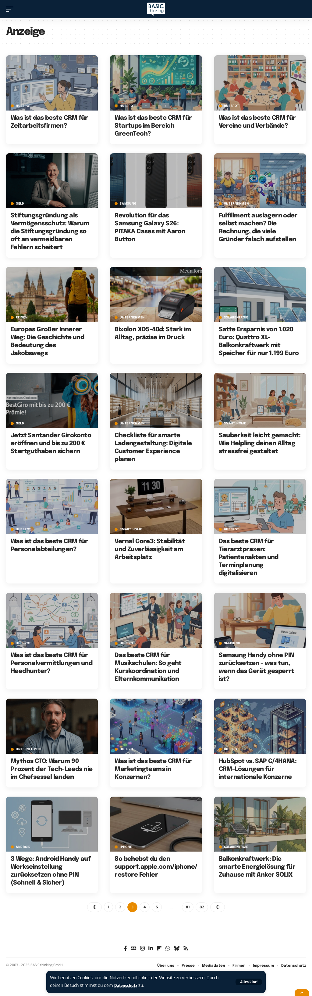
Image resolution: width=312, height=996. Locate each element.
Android (23, 847)
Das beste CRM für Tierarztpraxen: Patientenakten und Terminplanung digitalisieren (248, 557)
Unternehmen (236, 203)
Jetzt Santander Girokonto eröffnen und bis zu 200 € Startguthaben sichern (51, 443)
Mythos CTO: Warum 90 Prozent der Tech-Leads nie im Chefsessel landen (51, 769)
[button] (249, 982)
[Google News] (133, 949)
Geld (20, 203)
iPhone (126, 847)
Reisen (21, 317)
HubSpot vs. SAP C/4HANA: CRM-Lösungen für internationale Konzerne (258, 769)
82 (202, 907)
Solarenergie (236, 317)
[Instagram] (142, 949)
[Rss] (186, 949)
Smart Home (235, 423)
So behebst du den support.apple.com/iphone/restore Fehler (156, 867)
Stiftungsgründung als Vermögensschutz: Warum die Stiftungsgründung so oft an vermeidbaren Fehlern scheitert (50, 232)
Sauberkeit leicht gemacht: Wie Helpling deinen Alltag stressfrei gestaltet (259, 443)
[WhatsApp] (168, 949)
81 (188, 907)
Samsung (128, 203)
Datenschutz (127, 985)
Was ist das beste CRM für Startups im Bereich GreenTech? (153, 126)
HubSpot (23, 105)
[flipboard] (159, 949)
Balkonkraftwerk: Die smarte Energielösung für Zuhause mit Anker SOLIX (257, 867)
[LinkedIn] (150, 949)
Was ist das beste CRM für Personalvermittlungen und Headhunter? (51, 663)
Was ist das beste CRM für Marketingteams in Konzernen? (153, 769)
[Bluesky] (176, 949)
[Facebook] (125, 949)
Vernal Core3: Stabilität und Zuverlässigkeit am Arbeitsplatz (150, 549)
